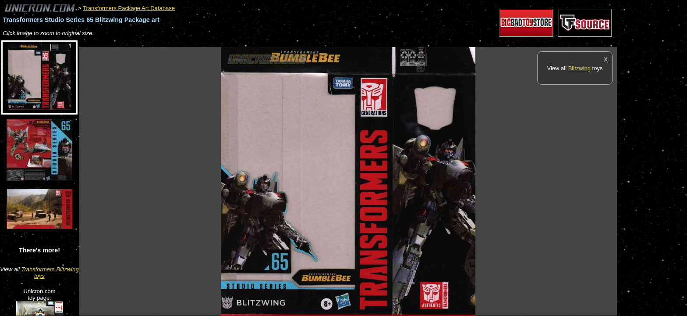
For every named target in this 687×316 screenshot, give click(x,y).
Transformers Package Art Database (129, 7)
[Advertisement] (238, 42)
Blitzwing (579, 68)
